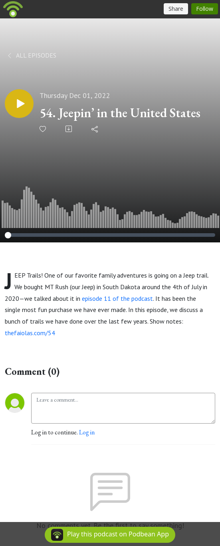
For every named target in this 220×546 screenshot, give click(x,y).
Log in (87, 432)
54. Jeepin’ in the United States (120, 112)
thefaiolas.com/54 (30, 333)
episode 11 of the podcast (117, 298)
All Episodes (31, 55)
